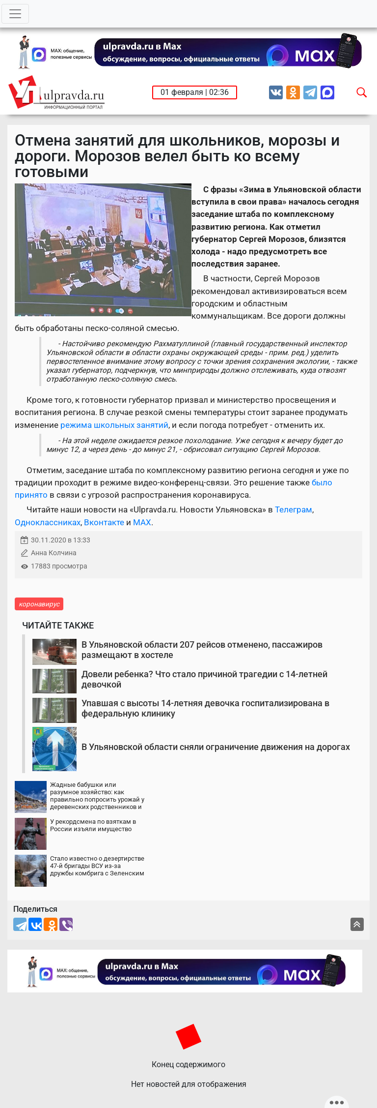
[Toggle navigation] (15, 14)
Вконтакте (104, 522)
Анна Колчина (54, 553)
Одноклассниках (48, 522)
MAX (142, 522)
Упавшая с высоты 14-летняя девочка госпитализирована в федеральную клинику (205, 708)
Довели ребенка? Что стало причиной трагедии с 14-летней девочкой (204, 679)
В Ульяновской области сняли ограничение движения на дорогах (215, 747)
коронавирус (39, 604)
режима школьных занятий (114, 425)
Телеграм (293, 509)
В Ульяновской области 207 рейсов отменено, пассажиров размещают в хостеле (202, 649)
